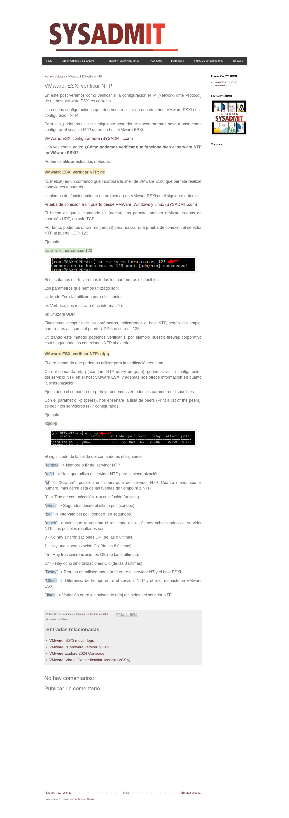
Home (48, 76)
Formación (177, 60)
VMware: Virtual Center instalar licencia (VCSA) (90, 660)
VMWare (60, 76)
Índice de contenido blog (208, 60)
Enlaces (238, 60)
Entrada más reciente (58, 792)
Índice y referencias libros (124, 60)
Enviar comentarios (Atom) (78, 799)
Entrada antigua (190, 792)
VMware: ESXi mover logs (71, 640)
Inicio (49, 60)
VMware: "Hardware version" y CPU (80, 647)
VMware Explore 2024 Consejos (76, 653)
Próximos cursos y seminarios (225, 84)
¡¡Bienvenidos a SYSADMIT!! (79, 60)
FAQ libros (155, 60)
